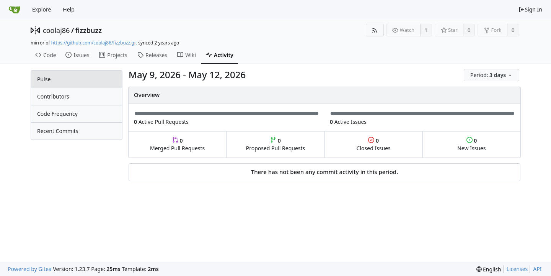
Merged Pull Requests (177, 144)
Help (69, 9)
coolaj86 (56, 30)
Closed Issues (374, 144)
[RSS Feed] (375, 30)
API (537, 269)
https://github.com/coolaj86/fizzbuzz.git (94, 42)
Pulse (44, 79)
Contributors (53, 96)
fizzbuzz (88, 30)
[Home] (14, 9)
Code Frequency (57, 113)
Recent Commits (57, 131)
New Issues (471, 144)
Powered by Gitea (30, 269)
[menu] (492, 75)
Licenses (517, 269)
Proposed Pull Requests (275, 144)
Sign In (530, 9)
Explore (41, 9)
